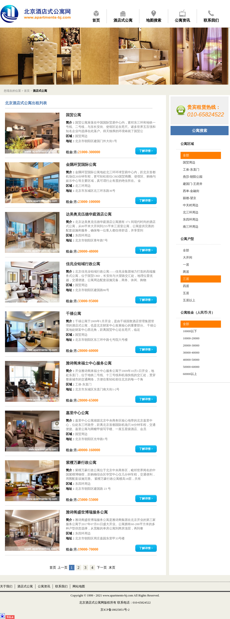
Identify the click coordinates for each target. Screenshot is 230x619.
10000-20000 (191, 338)
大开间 (187, 257)
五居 (186, 293)
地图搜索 (153, 20)
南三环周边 (190, 226)
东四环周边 (190, 219)
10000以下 (190, 331)
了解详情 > (146, 151)
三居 (186, 279)
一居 (186, 264)
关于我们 (6, 586)
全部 (186, 155)
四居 (186, 286)
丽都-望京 (189, 198)
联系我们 (211, 20)
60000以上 (190, 374)
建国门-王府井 (192, 184)
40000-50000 (191, 359)
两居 (186, 272)
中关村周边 (190, 205)
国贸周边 (189, 162)
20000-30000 (191, 345)
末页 (112, 567)
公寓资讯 (182, 20)
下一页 (102, 567)
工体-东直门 (191, 169)
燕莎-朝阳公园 (192, 176)
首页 (96, 20)
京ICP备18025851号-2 (114, 609)
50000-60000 (191, 367)
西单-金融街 (191, 191)
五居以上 (189, 300)
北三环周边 (190, 212)
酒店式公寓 (122, 20)
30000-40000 (191, 352)
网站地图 (79, 586)
